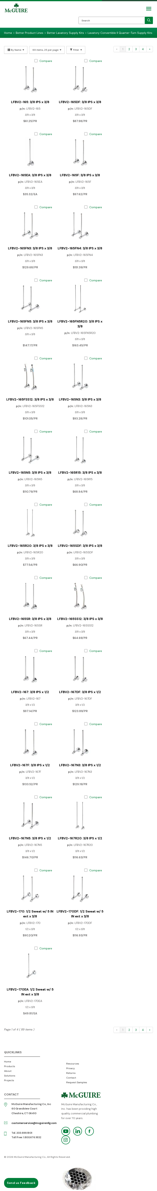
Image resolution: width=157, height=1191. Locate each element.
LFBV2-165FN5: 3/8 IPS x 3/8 (30, 321)
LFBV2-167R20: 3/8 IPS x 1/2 (80, 838)
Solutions (9, 1075)
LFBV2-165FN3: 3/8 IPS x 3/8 (30, 248)
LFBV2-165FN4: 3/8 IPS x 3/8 (80, 248)
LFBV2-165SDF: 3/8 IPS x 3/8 (80, 546)
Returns (71, 1073)
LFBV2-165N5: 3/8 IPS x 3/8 (30, 472)
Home (7, 1061)
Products (9, 1066)
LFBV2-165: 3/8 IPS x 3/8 (30, 102)
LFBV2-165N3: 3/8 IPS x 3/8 (80, 399)
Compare (45, 61)
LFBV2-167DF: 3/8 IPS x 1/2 (80, 692)
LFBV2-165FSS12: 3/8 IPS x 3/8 (30, 399)
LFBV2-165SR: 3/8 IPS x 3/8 (30, 619)
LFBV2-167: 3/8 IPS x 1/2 (30, 692)
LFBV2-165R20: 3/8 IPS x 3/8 (30, 546)
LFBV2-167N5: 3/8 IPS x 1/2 (30, 838)
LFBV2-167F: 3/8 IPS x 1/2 (30, 765)
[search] (149, 20)
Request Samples (76, 1082)
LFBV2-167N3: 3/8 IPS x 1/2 (80, 765)
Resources (72, 1063)
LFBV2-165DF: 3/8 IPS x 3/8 (80, 102)
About (7, 1071)
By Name (15, 50)
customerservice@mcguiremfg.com (33, 1123)
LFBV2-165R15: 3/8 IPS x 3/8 (80, 472)
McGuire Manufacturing (16, 15)
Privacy (70, 1068)
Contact (71, 1077)
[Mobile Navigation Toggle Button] (149, 8)
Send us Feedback (21, 1183)
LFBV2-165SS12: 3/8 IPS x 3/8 (80, 619)
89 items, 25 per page (47, 50)
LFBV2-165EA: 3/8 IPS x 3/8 (30, 175)
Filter (76, 50)
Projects (9, 1080)
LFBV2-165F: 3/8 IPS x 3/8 (80, 175)
